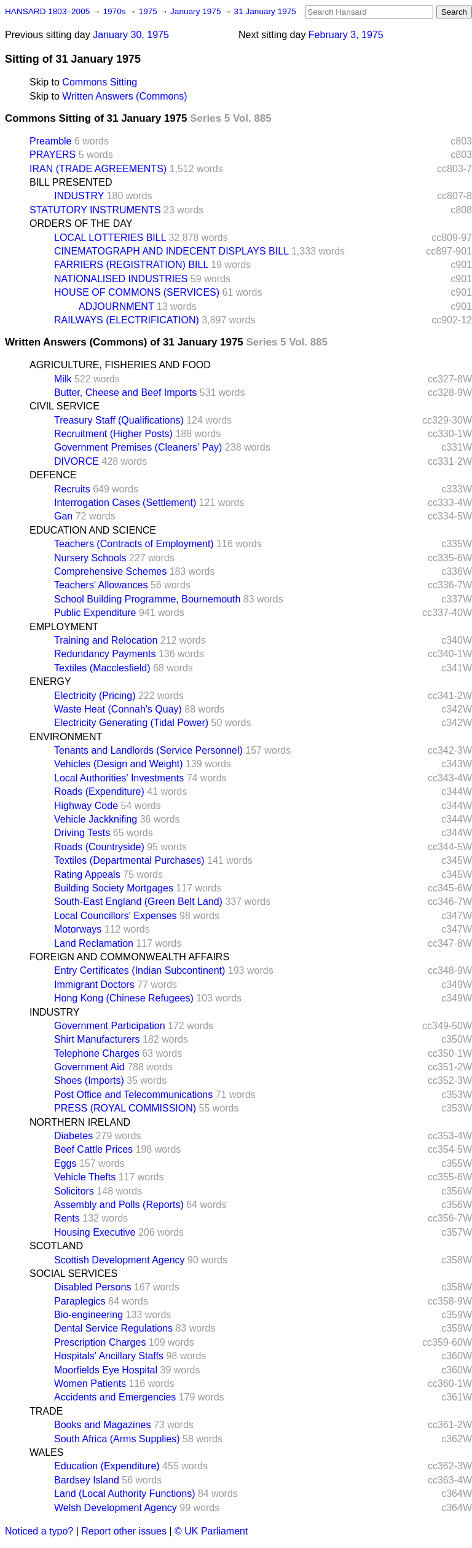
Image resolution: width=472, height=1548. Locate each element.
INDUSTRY (79, 196)
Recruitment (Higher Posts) (113, 433)
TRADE (46, 1411)
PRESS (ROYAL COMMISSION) (125, 1108)
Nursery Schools (90, 558)
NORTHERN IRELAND (80, 1122)
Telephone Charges (97, 1053)
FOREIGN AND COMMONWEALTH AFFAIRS (129, 957)
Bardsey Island (86, 1480)
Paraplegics (80, 1301)
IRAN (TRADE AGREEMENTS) (98, 169)
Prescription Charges (100, 1342)
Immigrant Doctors (94, 984)
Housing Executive (95, 1232)
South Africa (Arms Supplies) (117, 1439)
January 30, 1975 (131, 35)
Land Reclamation (93, 943)
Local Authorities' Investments (119, 778)
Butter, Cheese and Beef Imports (125, 392)
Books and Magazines (102, 1425)
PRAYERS (53, 154)
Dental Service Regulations (113, 1328)
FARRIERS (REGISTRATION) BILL (131, 264)
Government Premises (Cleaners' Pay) (138, 447)
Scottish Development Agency (119, 1260)
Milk (62, 379)
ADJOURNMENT (116, 306)
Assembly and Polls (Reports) (119, 1204)
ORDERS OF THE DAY (81, 223)
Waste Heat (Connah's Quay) (118, 709)
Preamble (50, 141)
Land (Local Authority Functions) (124, 1493)
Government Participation (109, 1026)
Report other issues (124, 1531)
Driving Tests (82, 832)
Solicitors (74, 1191)
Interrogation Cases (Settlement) (125, 502)
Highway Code (86, 805)
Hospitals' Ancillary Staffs (108, 1356)
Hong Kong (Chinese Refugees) (124, 998)
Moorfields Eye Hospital (105, 1370)
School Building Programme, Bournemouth (147, 599)
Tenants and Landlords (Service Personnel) (148, 750)
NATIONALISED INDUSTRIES (121, 279)
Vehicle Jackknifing (95, 819)
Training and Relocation (105, 640)
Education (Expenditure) (107, 1466)
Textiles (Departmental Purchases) (129, 860)
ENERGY (50, 681)
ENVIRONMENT (66, 737)
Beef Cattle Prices (93, 1149)
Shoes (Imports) (89, 1080)
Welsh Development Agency (115, 1508)
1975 (149, 11)
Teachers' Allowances (101, 585)
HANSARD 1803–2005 (47, 11)
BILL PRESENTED (71, 182)
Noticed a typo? (39, 1531)
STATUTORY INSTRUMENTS (95, 210)
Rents (67, 1218)
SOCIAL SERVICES (73, 1273)
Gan (63, 516)
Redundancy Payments (104, 654)
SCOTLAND (56, 1246)
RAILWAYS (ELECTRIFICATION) (126, 320)
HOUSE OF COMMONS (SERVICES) (136, 292)
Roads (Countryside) (99, 847)
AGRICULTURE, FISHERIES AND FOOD (120, 365)
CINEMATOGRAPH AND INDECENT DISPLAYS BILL (171, 251)
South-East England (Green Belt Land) (138, 901)
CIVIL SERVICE (65, 406)
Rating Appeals (87, 874)
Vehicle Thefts (85, 1177)
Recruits (72, 489)
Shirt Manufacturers (97, 1039)
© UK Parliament (211, 1531)
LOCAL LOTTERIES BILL (110, 237)
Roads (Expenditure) (99, 791)
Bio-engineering (88, 1314)
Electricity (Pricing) (94, 695)
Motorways (77, 929)
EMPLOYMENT (64, 627)
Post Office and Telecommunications (133, 1094)
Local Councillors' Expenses (115, 915)
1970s (115, 11)
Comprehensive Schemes (110, 571)
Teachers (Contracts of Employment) (134, 544)
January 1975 (196, 11)
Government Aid (89, 1067)
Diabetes (73, 1136)
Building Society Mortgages (113, 888)
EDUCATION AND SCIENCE (93, 530)
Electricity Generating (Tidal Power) (131, 722)
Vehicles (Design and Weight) (118, 764)
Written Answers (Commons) (124, 96)
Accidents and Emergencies (115, 1397)
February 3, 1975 (346, 35)
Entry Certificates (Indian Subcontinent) (139, 970)
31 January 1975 (265, 11)
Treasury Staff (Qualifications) (119, 420)
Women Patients (90, 1383)
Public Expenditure (95, 612)
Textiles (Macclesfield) (102, 668)
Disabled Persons (92, 1287)
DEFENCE (53, 475)
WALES (46, 1452)
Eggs (65, 1163)
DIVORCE (76, 461)
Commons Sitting (99, 82)
